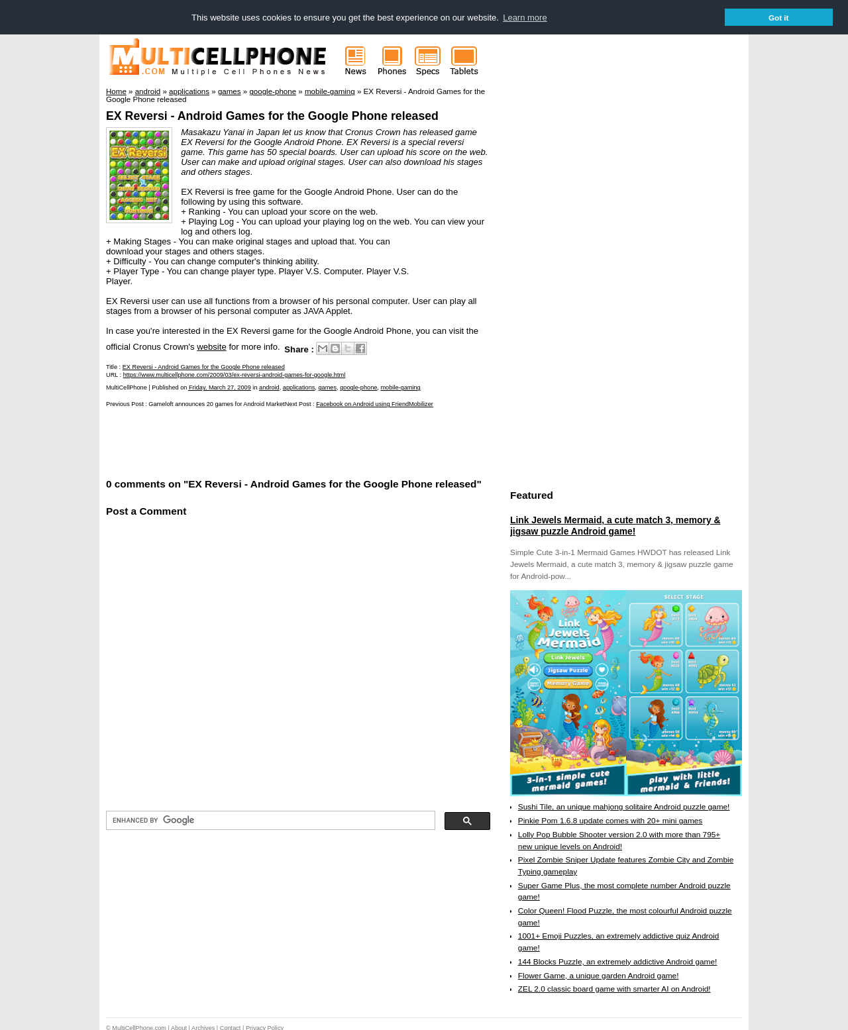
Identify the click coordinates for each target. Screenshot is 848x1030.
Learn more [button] (525, 18)
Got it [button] (778, 17)
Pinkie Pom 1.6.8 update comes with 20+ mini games (610, 820)
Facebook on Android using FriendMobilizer (374, 403)
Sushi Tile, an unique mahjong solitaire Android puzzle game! (624, 806)
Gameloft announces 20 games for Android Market (216, 403)
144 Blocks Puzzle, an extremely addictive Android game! (617, 961)
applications (299, 387)
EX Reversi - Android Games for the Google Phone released (272, 115)
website (212, 346)
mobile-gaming (400, 387)
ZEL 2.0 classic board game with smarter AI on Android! (614, 988)
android (269, 387)
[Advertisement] (261, 441)
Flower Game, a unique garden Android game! (598, 975)
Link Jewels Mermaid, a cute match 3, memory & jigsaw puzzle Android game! (615, 525)
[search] (269, 820)
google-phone (358, 387)
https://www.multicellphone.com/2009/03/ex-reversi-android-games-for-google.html (234, 374)
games (327, 387)
